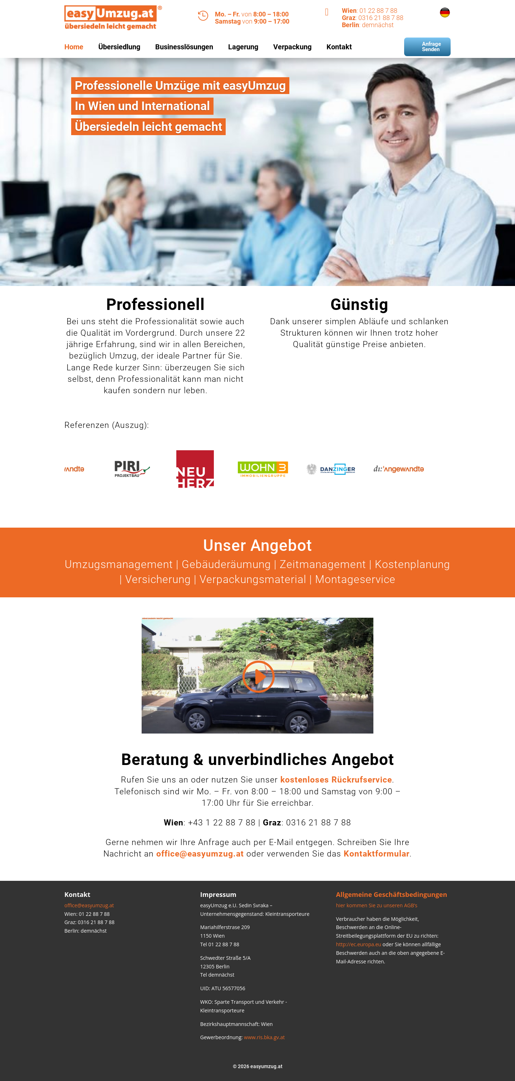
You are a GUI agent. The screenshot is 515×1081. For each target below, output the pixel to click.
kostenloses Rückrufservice (336, 780)
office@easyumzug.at (89, 905)
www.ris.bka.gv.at (264, 1037)
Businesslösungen (184, 47)
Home (73, 47)
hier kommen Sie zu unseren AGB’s (376, 905)
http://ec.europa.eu (358, 944)
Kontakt (339, 47)
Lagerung (243, 47)
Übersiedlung (119, 47)
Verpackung (292, 47)
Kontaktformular (376, 854)
